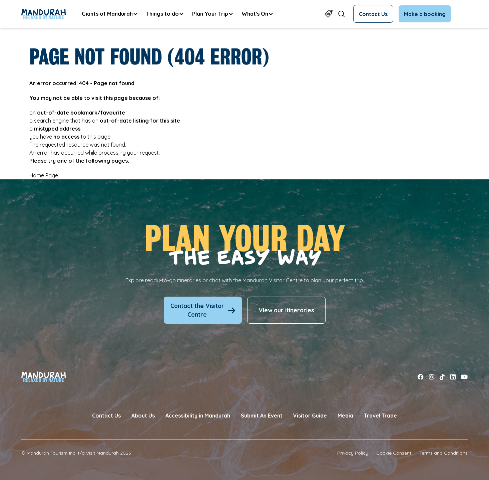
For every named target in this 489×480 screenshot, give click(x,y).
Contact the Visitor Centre (202, 310)
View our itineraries (286, 310)
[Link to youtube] (464, 377)
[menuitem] (109, 14)
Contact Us (373, 14)
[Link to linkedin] (453, 377)
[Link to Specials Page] (328, 14)
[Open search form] (341, 14)
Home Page (43, 175)
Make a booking (425, 14)
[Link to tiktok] (442, 377)
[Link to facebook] (421, 377)
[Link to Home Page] (43, 14)
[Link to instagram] (431, 377)
